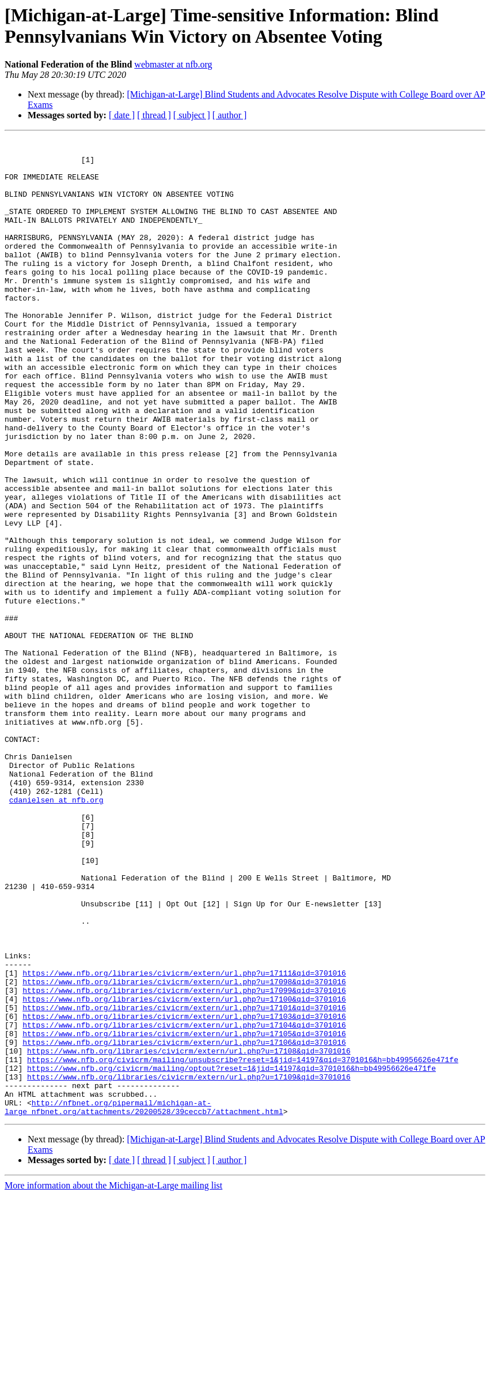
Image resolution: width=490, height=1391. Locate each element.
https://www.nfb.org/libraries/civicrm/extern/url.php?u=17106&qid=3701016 (184, 1223)
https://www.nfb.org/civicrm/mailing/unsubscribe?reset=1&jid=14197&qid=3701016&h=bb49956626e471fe (242, 1244)
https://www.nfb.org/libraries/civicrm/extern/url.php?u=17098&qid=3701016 (184, 1151)
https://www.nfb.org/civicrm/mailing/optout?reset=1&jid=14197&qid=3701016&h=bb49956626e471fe (231, 1255)
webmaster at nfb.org (173, 64)
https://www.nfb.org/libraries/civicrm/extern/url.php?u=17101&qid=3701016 (184, 1182)
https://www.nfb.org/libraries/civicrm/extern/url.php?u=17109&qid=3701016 (189, 1265)
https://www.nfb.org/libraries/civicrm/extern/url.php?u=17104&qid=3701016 (184, 1203)
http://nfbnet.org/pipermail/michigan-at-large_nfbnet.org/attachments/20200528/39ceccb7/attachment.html (144, 1301)
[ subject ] (191, 115)
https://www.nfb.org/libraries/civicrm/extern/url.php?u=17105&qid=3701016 (184, 1213)
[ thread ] (154, 115)
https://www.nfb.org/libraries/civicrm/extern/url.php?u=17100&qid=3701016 (184, 1172)
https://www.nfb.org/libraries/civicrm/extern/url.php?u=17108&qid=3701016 (189, 1234)
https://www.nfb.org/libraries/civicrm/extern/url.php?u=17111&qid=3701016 (184, 1140)
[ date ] (122, 115)
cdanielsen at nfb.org (56, 933)
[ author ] (229, 115)
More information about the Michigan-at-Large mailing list (113, 1381)
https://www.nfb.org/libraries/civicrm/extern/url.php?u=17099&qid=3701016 (184, 1161)
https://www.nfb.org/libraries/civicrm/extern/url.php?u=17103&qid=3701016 (184, 1192)
